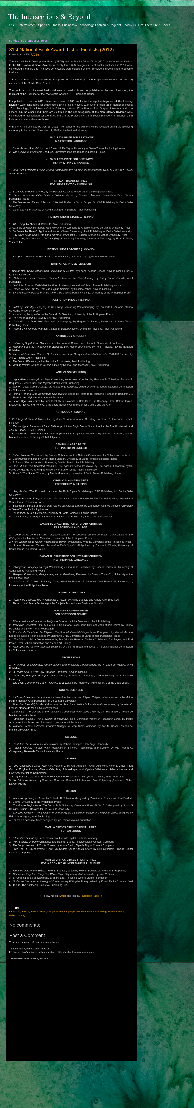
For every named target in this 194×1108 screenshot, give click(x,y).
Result (111, 911)
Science (120, 911)
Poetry (90, 911)
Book (33, 911)
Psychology (101, 911)
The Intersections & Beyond (49, 17)
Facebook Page (90, 895)
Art (18, 911)
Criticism (41, 911)
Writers (13, 915)
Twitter (62, 895)
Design (51, 911)
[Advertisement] (71, 1081)
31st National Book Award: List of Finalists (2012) (61, 49)
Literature (81, 911)
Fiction (59, 911)
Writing (21, 915)
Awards (25, 911)
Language (69, 911)
